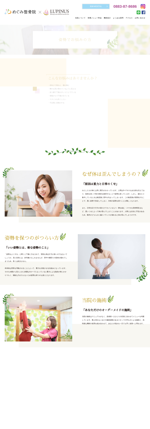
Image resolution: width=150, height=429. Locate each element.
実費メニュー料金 (95, 18)
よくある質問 (118, 18)
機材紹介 (107, 18)
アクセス (129, 18)
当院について (80, 18)
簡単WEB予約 (96, 6)
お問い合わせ (140, 18)
